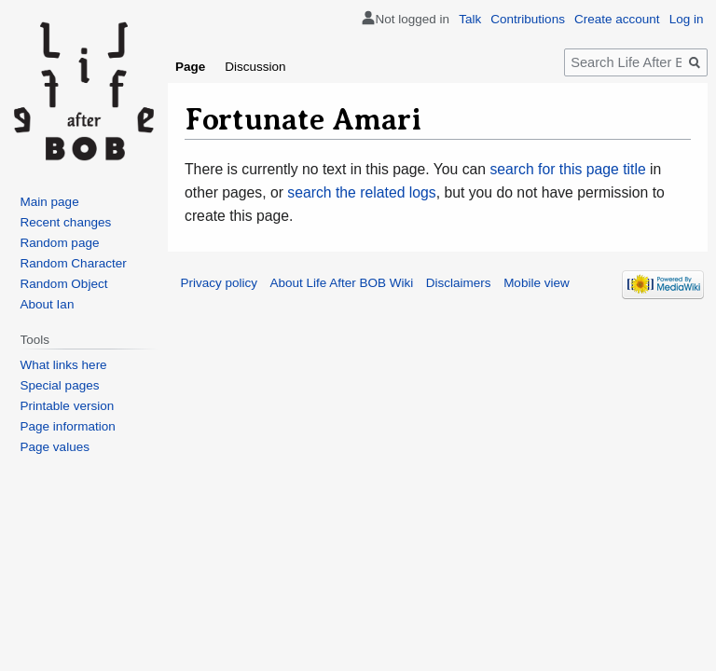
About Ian (48, 304)
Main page (50, 202)
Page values (55, 447)
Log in (686, 19)
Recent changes (66, 222)
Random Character (74, 263)
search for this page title (567, 169)
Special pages (60, 385)
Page (190, 67)
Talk (470, 19)
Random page (60, 243)
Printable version (68, 406)
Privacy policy (219, 283)
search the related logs (361, 192)
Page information (68, 426)
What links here (64, 365)
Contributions (527, 19)
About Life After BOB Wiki (342, 283)
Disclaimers (458, 283)
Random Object (64, 284)
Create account (617, 19)
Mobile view (536, 283)
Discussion (255, 67)
